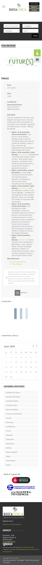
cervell (10, 276)
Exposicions (10, 444)
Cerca (35, 36)
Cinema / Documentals (14, 414)
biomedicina (16, 274)
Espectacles (10, 439)
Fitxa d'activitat (8, 45)
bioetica (34, 272)
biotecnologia (23, 274)
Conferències (10, 427)
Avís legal (20, 560)
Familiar (9, 448)
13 (31, 362)
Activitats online (11, 405)
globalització (11, 278)
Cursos (8, 431)
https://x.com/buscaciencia (12, 524)
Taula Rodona (10, 461)
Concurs (9, 418)
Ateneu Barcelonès (18, 262)
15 (6, 367)
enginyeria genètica (17, 276)
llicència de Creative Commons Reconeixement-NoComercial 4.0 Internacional (21, 549)
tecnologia (32, 281)
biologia (10, 274)
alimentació (17, 272)
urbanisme (11, 283)
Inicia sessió (34, 4)
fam (24, 276)
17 (16, 367)
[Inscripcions (23, 154)
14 (36, 362)
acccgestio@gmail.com (9, 542)
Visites (8, 465)
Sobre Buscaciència (9, 560)
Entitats (34, 10)
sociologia (18, 281)
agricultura (11, 272)
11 (21, 362)
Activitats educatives (13, 397)
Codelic (16, 558)
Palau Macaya (17, 264)
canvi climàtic (31, 274)
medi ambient (18, 278)
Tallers (8, 456)
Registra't (34, 7)
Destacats (9, 435)
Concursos (9, 422)
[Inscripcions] (23, 188)
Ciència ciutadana (12, 410)
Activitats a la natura (13, 392)
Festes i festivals (11, 452)
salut (14, 281)
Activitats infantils (12, 401)
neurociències (26, 278)
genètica (28, 276)
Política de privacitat (32, 560)
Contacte (7, 562)
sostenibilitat (25, 281)
